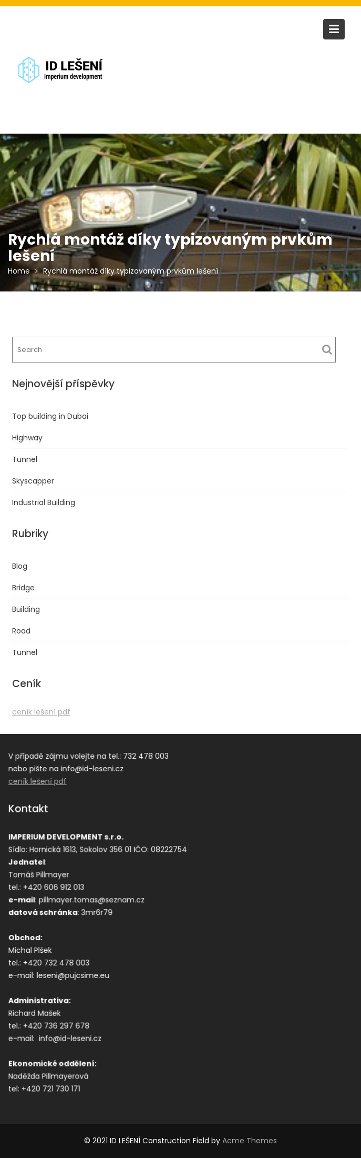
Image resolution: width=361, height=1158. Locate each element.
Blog (19, 566)
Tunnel (24, 459)
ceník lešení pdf (41, 712)
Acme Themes (249, 1140)
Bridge (23, 587)
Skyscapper (33, 481)
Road (21, 631)
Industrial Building (43, 502)
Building (26, 609)
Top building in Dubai (50, 416)
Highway (27, 437)
